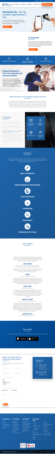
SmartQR (15, 384)
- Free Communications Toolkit (36, 426)
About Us (4, 423)
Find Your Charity (47, 4)
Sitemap (34, 437)
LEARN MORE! (7, 26)
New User (5, 390)
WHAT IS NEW (30, 4)
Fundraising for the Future (26, 431)
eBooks (34, 436)
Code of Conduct (46, 433)
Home (13, 4)
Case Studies (35, 433)
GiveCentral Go (16, 428)
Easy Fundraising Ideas (37, 434)
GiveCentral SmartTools (15, 422)
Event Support (25, 421)
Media (44, 421)
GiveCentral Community (15, 427)
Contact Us (45, 423)
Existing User (13, 390)
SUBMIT (6, 404)
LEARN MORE (33, 49)
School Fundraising (26, 427)
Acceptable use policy (47, 424)
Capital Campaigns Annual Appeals (26, 424)
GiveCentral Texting (17, 433)
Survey (34, 439)
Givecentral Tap (15, 382)
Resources (36, 4)
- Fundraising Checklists (36, 429)
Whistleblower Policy (47, 435)
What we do (23, 4)
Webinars (4, 428)
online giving (21, 102)
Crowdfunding (25, 429)
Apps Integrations (26, 426)
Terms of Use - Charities (46, 430)
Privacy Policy (46, 432)
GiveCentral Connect (15, 431)
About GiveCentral (6, 424)
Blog (39, 4)
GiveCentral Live (16, 424)
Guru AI (15, 381)
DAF (15, 380)
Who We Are (17, 4)
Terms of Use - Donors (46, 427)
